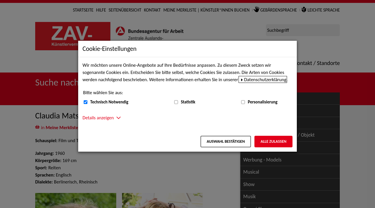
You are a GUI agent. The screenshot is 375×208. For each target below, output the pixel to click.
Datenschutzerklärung (265, 79)
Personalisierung (263, 102)
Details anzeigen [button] (98, 117)
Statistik (188, 102)
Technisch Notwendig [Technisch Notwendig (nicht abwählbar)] (109, 102)
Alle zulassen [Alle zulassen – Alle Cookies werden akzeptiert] (273, 141)
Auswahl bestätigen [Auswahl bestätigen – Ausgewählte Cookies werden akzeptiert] (226, 141)
